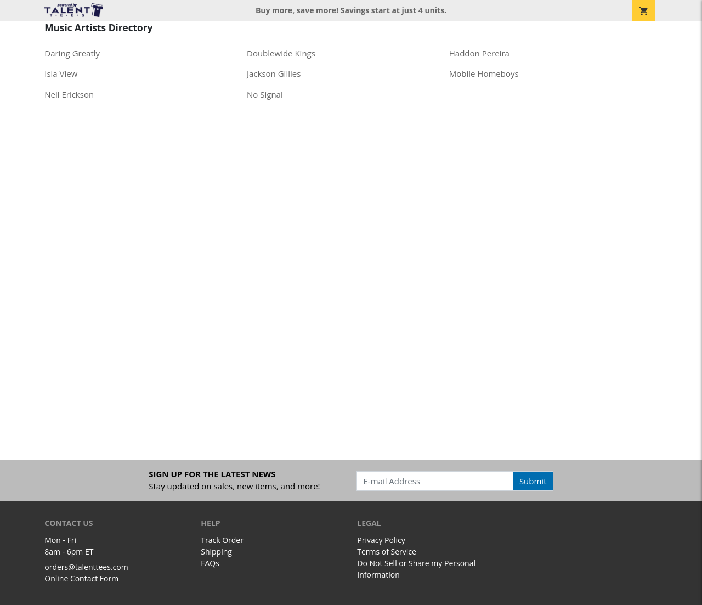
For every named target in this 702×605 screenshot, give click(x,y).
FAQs (210, 563)
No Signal (265, 94)
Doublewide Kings (281, 53)
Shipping (216, 551)
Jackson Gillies (274, 73)
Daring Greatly (72, 53)
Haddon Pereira (479, 53)
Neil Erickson (69, 94)
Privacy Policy (381, 540)
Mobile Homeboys (484, 73)
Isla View (60, 73)
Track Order (222, 540)
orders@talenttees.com (86, 567)
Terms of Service (386, 551)
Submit (533, 481)
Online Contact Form (81, 578)
